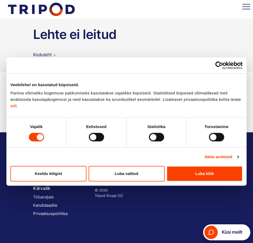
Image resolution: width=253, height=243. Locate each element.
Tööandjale (43, 197)
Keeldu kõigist (48, 173)
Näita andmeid (218, 156)
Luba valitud (126, 173)
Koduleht (42, 54)
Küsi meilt (223, 232)
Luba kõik (204, 173)
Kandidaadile (45, 205)
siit (13, 105)
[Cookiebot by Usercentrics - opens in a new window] (219, 65)
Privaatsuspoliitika (50, 213)
